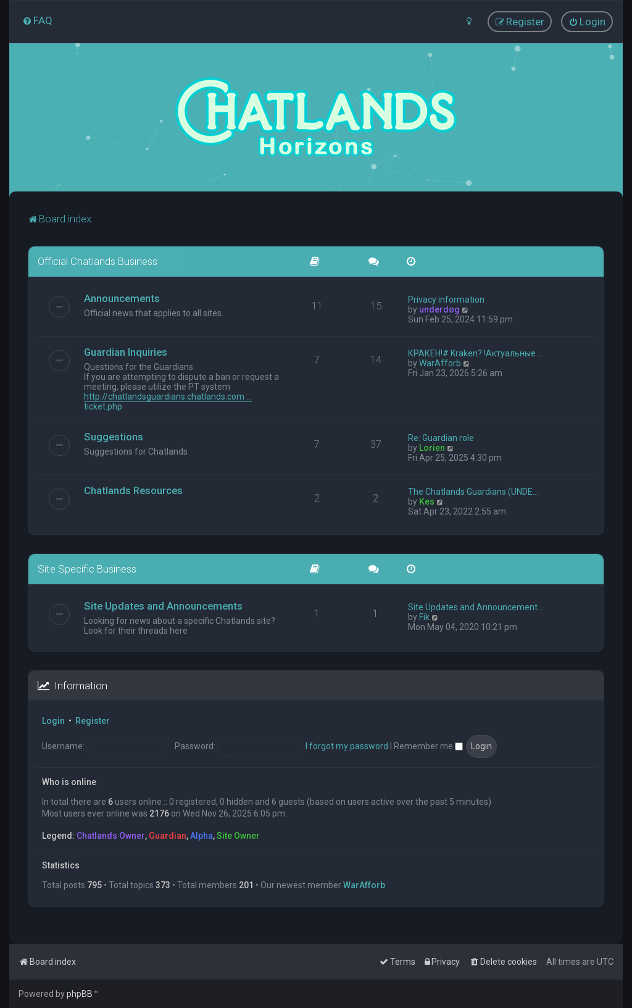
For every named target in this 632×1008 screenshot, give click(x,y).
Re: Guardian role (441, 437)
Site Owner (238, 836)
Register (92, 721)
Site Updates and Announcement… (475, 606)
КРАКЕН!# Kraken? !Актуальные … (475, 353)
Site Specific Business (87, 568)
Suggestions (113, 436)
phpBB (80, 994)
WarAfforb (440, 363)
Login (53, 721)
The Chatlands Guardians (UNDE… (473, 491)
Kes (426, 501)
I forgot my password (347, 745)
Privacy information (446, 299)
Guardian (167, 836)
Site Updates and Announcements (163, 605)
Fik (424, 616)
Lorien (432, 447)
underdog (439, 309)
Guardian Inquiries (125, 351)
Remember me (428, 745)
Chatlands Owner (111, 836)
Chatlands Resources (133, 490)
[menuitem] (37, 20)
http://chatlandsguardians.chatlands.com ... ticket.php (168, 401)
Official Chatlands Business (97, 261)
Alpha (201, 836)
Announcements (122, 298)
